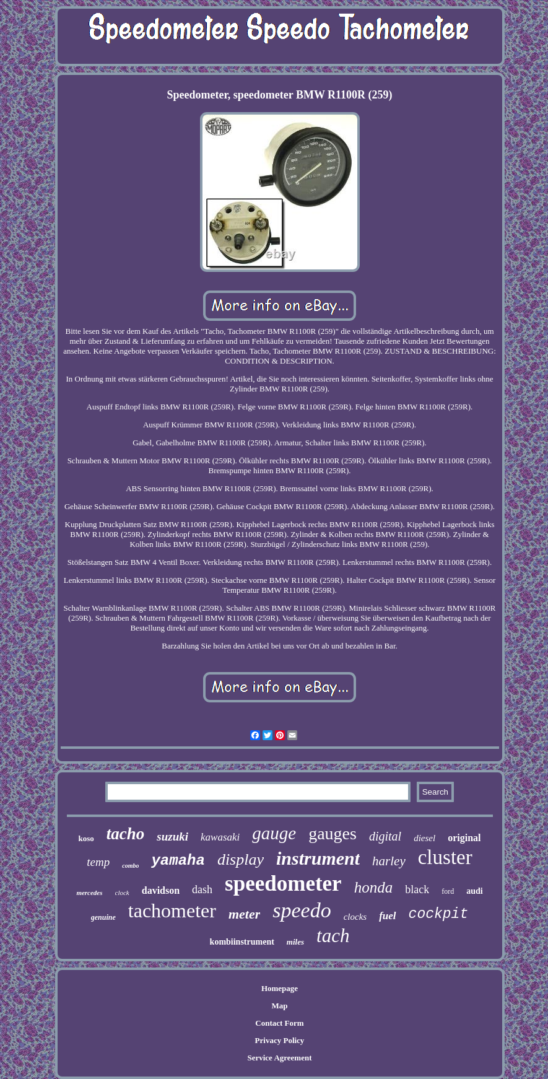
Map (279, 1005)
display (240, 859)
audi (474, 891)
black (417, 889)
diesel (424, 838)
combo (130, 865)
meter (244, 914)
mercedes (89, 892)
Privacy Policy (280, 1040)
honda (373, 887)
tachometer (172, 910)
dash (202, 889)
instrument (318, 858)
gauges (332, 833)
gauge (274, 833)
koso (86, 838)
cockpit (439, 914)
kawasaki (220, 837)
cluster (445, 857)
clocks (355, 917)
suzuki (172, 836)
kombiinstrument (242, 941)
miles (295, 941)
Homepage (279, 988)
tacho (126, 833)
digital (385, 836)
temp (98, 861)
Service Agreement (279, 1057)
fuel (387, 916)
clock (122, 892)
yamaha (177, 860)
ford (447, 891)
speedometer (283, 884)
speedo (301, 910)
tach (332, 935)
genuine (103, 917)
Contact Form (279, 1023)
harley (389, 861)
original (464, 837)
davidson (161, 890)
